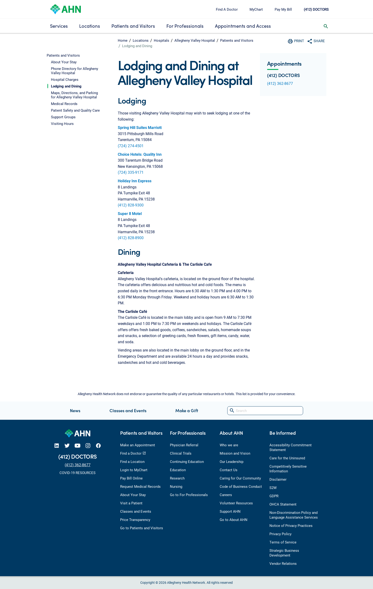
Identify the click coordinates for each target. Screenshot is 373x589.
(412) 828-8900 (131, 237)
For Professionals (185, 25)
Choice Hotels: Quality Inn (140, 154)
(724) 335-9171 (131, 172)
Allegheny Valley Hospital (194, 40)
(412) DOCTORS (316, 9)
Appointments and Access (243, 25)
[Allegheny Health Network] (65, 8)
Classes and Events (127, 410)
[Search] (265, 410)
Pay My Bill (283, 9)
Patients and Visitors (133, 25)
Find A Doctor (227, 9)
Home (122, 40)
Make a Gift (186, 410)
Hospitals (161, 40)
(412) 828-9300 (131, 204)
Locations (89, 25)
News (75, 410)
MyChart (256, 9)
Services (59, 25)
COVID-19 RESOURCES (77, 472)
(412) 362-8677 (280, 83)
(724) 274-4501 (131, 145)
